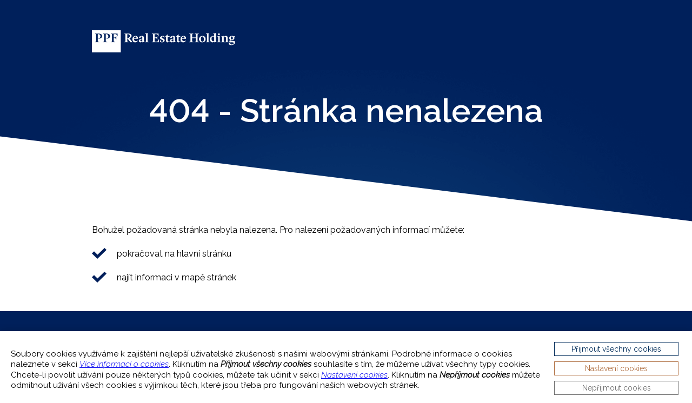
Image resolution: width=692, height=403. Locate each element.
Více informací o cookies (124, 364)
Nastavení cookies (354, 375)
